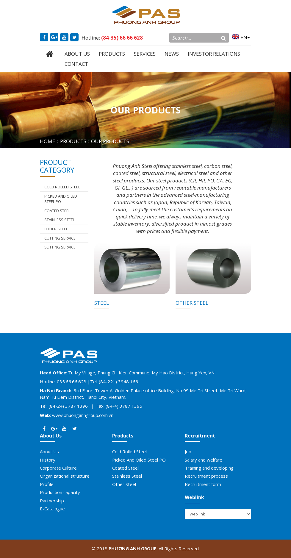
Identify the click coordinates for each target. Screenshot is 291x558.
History (47, 460)
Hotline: (112, 37)
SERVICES (145, 53)
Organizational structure (65, 476)
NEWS (172, 53)
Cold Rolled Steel (129, 451)
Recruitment (200, 435)
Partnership (52, 501)
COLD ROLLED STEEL (62, 187)
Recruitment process (206, 476)
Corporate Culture (58, 468)
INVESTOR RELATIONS (214, 53)
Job (188, 451)
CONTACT (76, 63)
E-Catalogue (52, 509)
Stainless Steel (59, 219)
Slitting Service (60, 247)
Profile (47, 484)
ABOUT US (77, 53)
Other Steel (56, 229)
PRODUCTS (112, 53)
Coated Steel (57, 210)
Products (122, 435)
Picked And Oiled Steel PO (60, 198)
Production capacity (60, 492)
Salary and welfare (203, 460)
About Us (51, 435)
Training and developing (209, 468)
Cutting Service (60, 238)
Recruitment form (203, 484)
